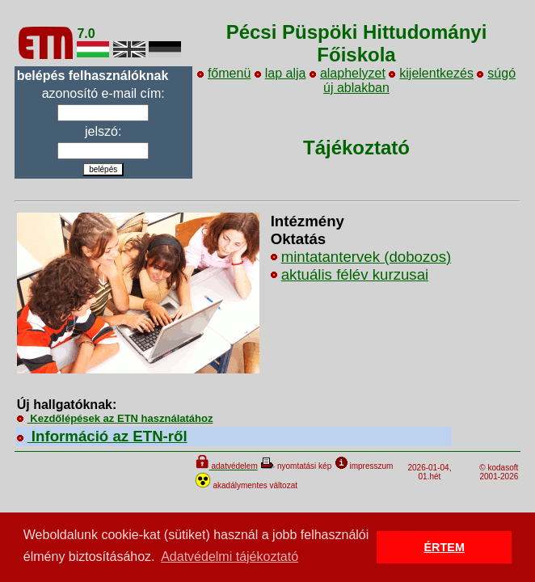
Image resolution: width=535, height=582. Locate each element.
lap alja (280, 73)
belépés (103, 169)
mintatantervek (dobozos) (366, 256)
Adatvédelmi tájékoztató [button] (229, 556)
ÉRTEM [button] (444, 547)
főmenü (224, 73)
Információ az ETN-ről (102, 436)
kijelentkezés (431, 73)
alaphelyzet (347, 73)
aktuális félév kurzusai (355, 274)
